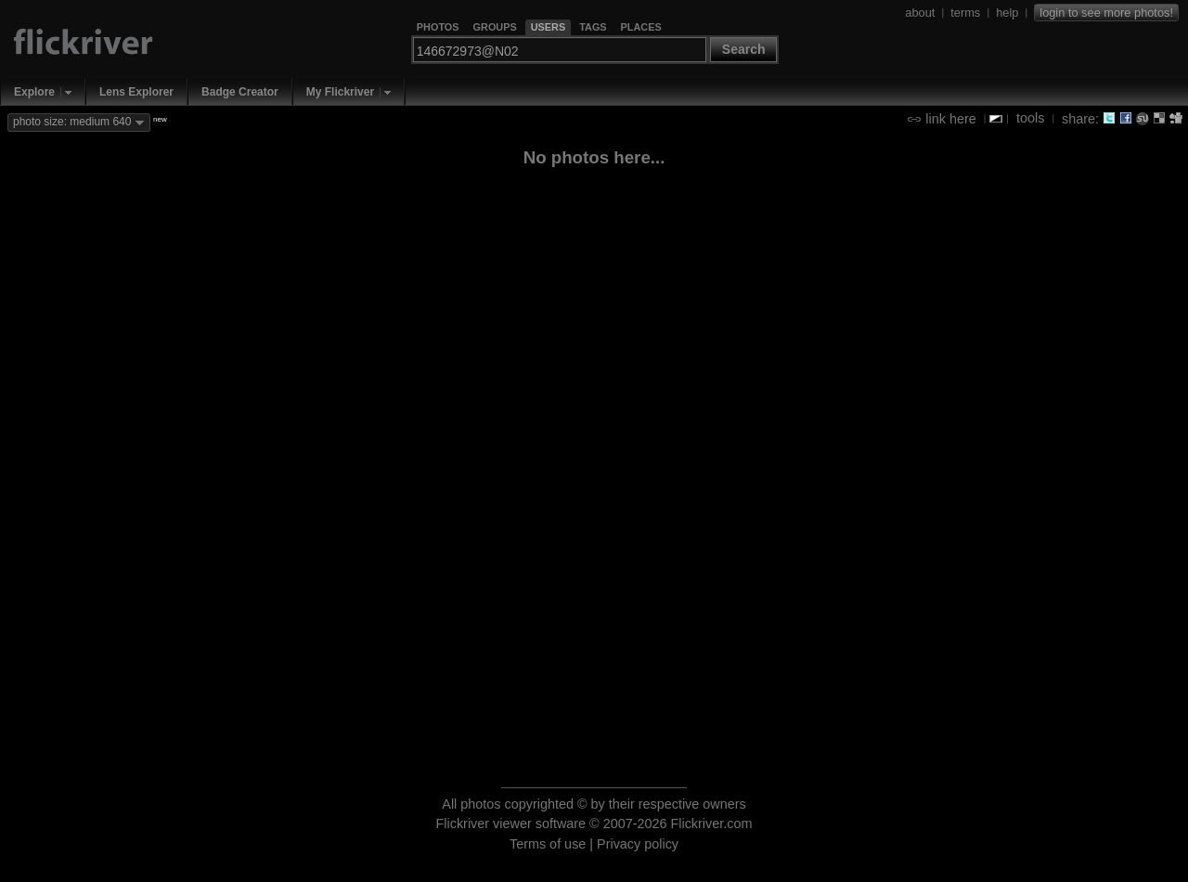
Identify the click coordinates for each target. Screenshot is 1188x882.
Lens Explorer (136, 91)
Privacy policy (637, 844)
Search (744, 49)
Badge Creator (239, 91)
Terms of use (548, 844)
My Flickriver (340, 91)
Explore (34, 91)
